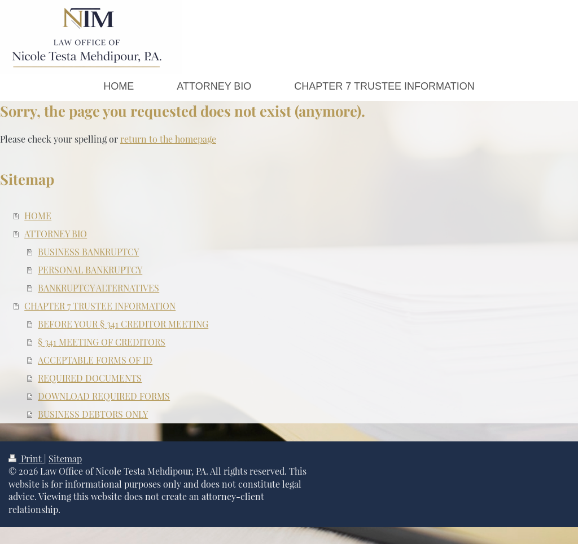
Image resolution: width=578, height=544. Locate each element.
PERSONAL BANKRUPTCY (90, 270)
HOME (37, 216)
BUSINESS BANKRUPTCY (88, 252)
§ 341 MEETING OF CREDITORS (101, 342)
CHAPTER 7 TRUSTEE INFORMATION (100, 306)
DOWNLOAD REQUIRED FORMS (104, 396)
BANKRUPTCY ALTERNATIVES (98, 288)
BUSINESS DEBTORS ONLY (93, 414)
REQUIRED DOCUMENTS (90, 378)
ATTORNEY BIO (55, 234)
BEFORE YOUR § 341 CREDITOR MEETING (123, 324)
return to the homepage (168, 139)
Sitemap (65, 459)
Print (26, 459)
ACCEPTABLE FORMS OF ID (95, 360)
